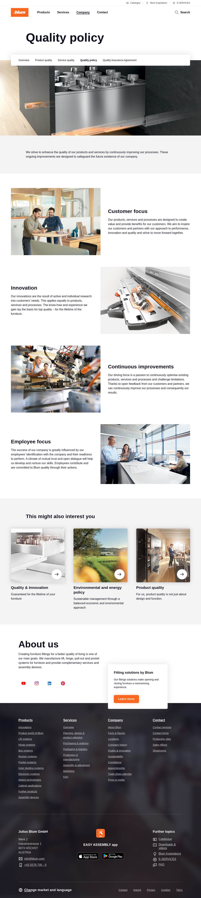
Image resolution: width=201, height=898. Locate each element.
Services (70, 720)
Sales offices (160, 744)
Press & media (116, 779)
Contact (159, 720)
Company (115, 720)
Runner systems (27, 756)
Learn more (126, 698)
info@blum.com (34, 858)
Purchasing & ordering (75, 743)
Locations (113, 739)
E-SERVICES (181, 2)
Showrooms (159, 750)
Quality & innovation (119, 750)
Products (25, 720)
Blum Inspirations (156, 2)
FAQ (65, 776)
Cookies (165, 890)
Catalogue (133, 2)
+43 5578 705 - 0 (35, 864)
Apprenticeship (116, 768)
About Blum (114, 727)
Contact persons (162, 727)
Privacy (151, 890)
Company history (117, 744)
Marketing (68, 771)
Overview (68, 727)
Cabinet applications (29, 785)
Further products (27, 791)
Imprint (137, 890)
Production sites (162, 739)
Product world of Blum (30, 733)
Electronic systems (29, 774)
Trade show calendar (120, 774)
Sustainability (115, 756)
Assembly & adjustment (76, 765)
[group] (23, 60)
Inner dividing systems (31, 768)
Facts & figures (116, 733)
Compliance (114, 762)
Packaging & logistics (75, 749)
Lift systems (25, 739)
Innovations (25, 727)
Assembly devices (28, 797)
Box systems (25, 750)
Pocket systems (27, 762)
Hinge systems (26, 744)
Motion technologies (29, 779)
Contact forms (161, 733)
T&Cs (179, 890)
